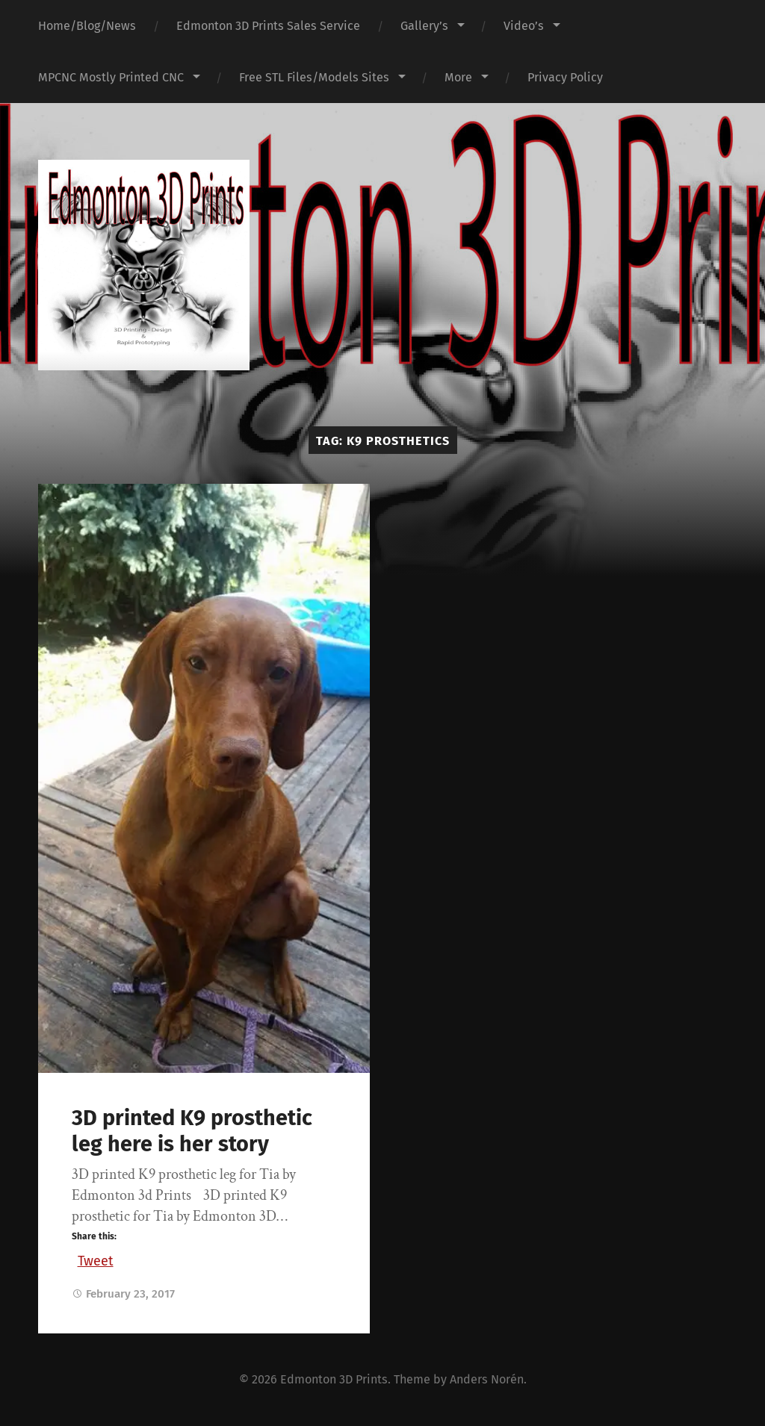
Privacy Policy (565, 77)
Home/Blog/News (87, 26)
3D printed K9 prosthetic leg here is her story (192, 1131)
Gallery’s (424, 26)
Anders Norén (487, 1379)
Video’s (524, 26)
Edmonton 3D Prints (334, 1379)
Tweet (96, 1259)
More (458, 77)
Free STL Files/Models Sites (314, 77)
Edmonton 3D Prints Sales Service (268, 26)
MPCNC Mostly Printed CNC (111, 77)
